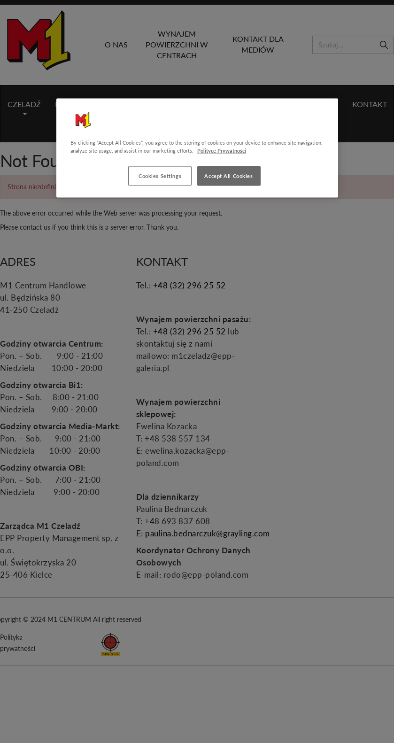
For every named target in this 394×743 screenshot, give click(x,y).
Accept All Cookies (228, 176)
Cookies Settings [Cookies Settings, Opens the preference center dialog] (160, 176)
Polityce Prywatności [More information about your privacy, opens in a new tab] (221, 150)
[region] (197, 148)
